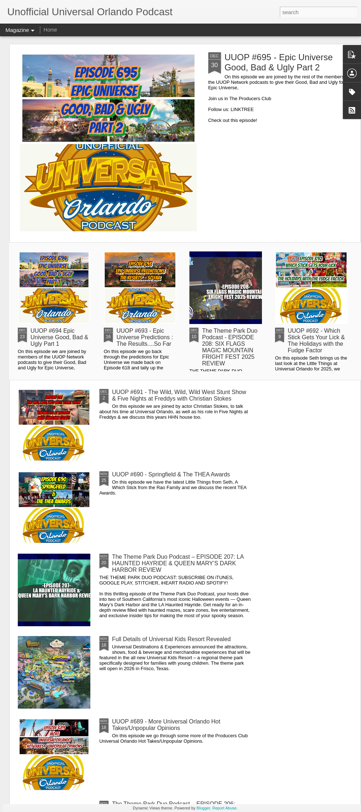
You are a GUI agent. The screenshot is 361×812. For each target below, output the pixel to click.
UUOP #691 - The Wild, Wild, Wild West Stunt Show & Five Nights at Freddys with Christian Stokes (179, 395)
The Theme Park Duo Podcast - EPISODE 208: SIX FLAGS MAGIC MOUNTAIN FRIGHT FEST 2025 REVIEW (230, 347)
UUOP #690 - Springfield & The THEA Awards (171, 474)
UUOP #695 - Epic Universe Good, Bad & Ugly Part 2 (279, 62)
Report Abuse (224, 808)
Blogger (203, 808)
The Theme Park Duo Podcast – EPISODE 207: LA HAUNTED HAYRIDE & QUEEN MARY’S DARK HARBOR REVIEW (178, 563)
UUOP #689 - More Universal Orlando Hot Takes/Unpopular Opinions (166, 724)
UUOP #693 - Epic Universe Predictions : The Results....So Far (144, 337)
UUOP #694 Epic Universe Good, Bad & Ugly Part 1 (59, 337)
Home (50, 30)
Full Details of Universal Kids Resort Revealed (171, 639)
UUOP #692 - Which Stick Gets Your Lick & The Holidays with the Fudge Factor (316, 340)
